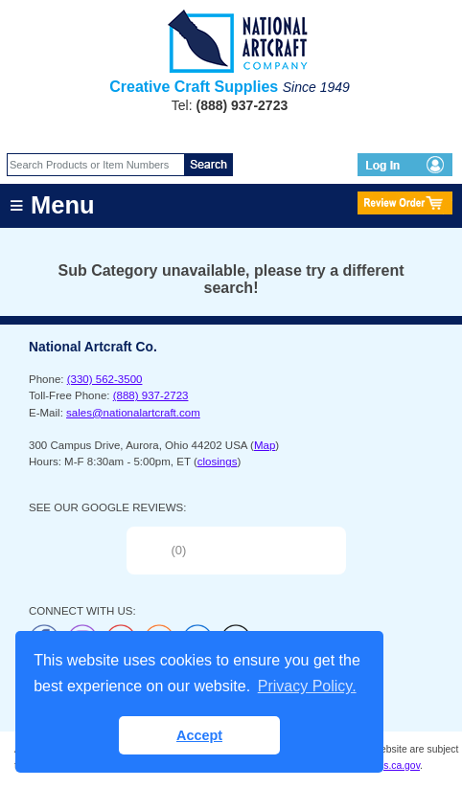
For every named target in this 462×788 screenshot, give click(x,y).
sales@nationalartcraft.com (133, 412)
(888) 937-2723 (151, 395)
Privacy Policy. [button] (307, 686)
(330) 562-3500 (105, 379)
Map (264, 445)
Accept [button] (199, 735)
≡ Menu (52, 204)
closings (217, 461)
